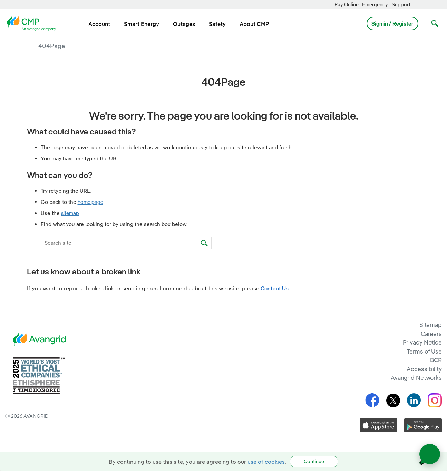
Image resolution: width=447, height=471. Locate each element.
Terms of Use (424, 351)
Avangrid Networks (416, 377)
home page (90, 202)
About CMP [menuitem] (254, 23)
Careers (431, 333)
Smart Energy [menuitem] (141, 23)
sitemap (70, 213)
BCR (436, 360)
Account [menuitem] (99, 23)
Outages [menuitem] (184, 23)
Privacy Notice (422, 342)
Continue (314, 461)
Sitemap (430, 324)
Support (401, 4)
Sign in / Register (392, 23)
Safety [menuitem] (217, 23)
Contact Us (275, 288)
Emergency (375, 4)
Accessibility (424, 369)
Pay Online (346, 4)
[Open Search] (433, 23)
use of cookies (266, 461)
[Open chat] (429, 454)
